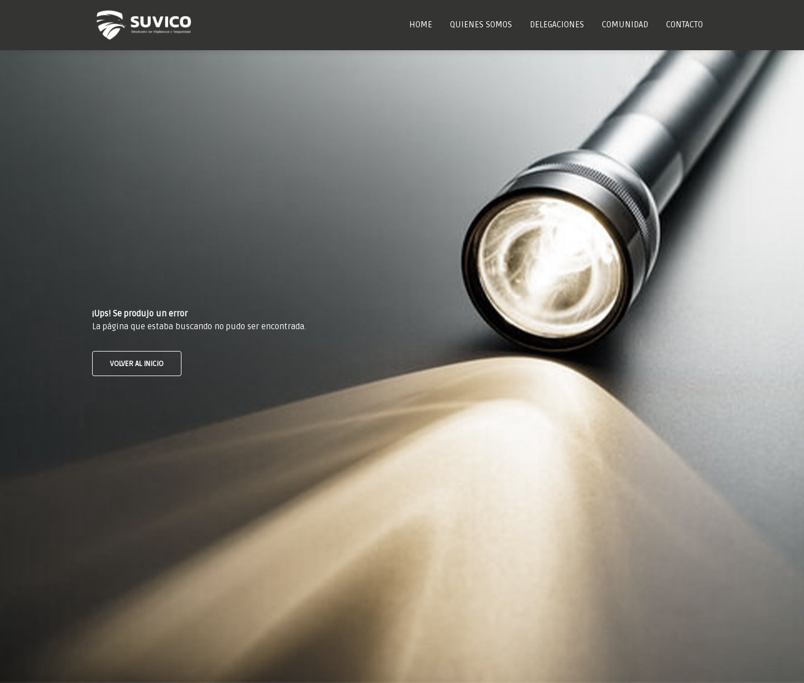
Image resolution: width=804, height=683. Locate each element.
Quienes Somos (481, 25)
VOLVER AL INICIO (137, 363)
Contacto (684, 25)
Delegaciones (557, 25)
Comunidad (625, 25)
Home (420, 25)
